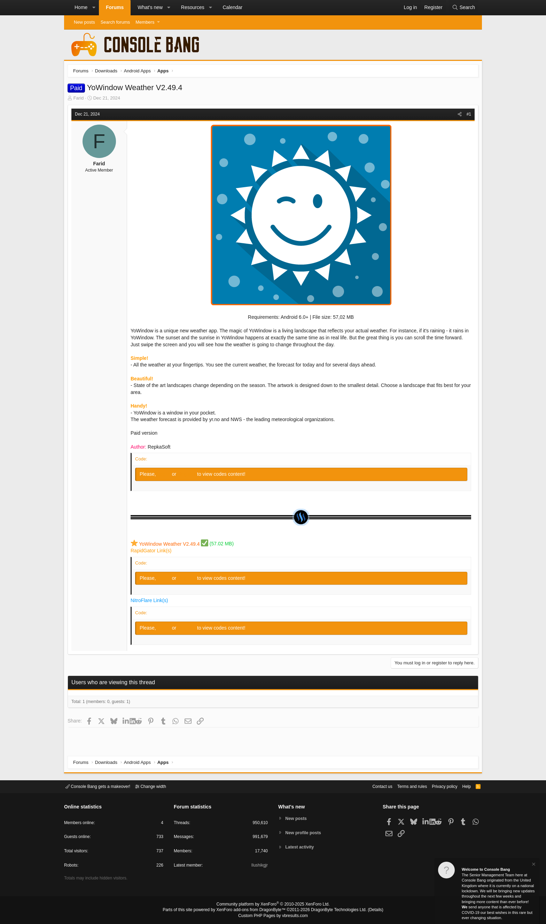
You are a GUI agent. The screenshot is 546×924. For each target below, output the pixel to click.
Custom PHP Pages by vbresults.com (273, 916)
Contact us (371, 786)
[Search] (463, 7)
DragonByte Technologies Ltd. (333, 910)
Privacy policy (438, 786)
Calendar (232, 7)
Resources (192, 7)
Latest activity (301, 847)
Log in (166, 476)
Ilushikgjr (259, 866)
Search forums (115, 22)
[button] (93, 7)
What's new (150, 7)
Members (144, 22)
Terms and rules (404, 786)
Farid (80, 99)
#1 (467, 115)
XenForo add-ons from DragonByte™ (252, 910)
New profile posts (304, 832)
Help (462, 786)
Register (189, 476)
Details (367, 910)
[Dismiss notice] (533, 865)
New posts (84, 22)
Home (81, 7)
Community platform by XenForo (273, 905)
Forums (115, 7)
